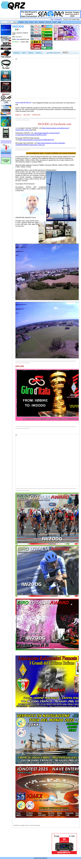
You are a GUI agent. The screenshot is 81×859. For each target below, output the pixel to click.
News (26, 22)
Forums (31, 22)
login (52, 19)
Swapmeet (41, 22)
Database (21, 22)
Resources (48, 22)
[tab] (16, 52)
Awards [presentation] (39, 52)
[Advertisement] (32, 841)
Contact (54, 22)
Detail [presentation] (23, 52)
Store (36, 22)
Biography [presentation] (17, 52)
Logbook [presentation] (30, 52)
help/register (58, 19)
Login (59, 22)
